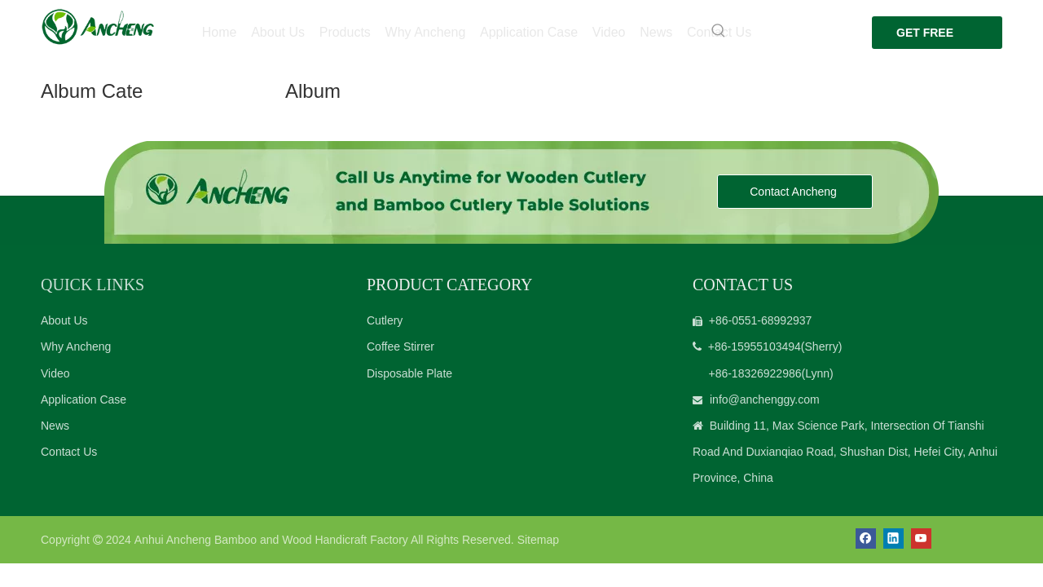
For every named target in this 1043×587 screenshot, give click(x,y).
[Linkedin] (893, 538)
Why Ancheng (76, 346)
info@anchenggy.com (765, 399)
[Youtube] (921, 538)
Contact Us (69, 451)
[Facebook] (866, 538)
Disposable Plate (409, 373)
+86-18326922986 (754, 373)
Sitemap (538, 539)
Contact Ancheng (795, 191)
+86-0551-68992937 (760, 320)
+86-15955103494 (754, 346)
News (55, 425)
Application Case (83, 399)
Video (55, 373)
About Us (64, 320)
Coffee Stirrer (400, 346)
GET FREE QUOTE (915, 37)
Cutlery (385, 320)
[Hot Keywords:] (709, 31)
